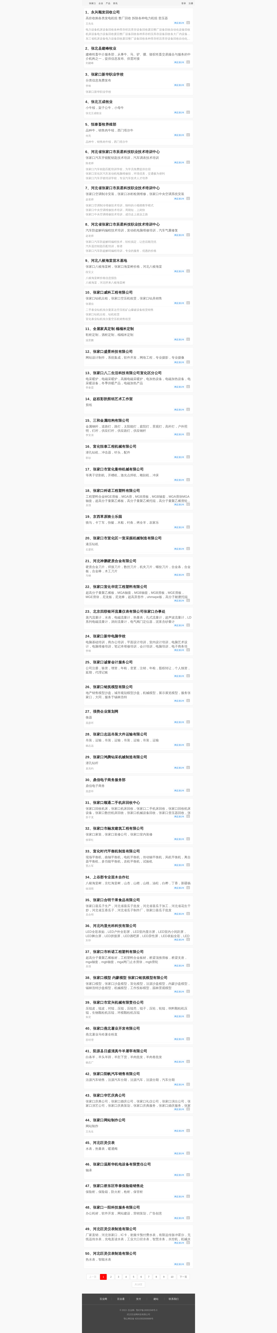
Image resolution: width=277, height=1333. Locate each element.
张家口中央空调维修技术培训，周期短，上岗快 (115, 209)
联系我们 (174, 1299)
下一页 (183, 1276)
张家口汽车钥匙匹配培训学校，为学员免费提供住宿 (118, 169)
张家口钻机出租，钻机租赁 (103, 314)
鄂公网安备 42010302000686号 (139, 1318)
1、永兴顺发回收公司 (102, 12)
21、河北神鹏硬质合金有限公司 (111, 561)
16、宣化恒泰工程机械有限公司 (111, 446)
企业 (101, 3)
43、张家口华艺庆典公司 (105, 1095)
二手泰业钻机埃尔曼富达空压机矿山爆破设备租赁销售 (120, 309)
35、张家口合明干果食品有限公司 (112, 900)
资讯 (115, 3)
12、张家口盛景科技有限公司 (109, 352)
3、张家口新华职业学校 (104, 74)
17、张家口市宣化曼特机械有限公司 (114, 469)
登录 (183, 3)
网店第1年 (179, 23)
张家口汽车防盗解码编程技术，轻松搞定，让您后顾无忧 (121, 241)
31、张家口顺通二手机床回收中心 (112, 803)
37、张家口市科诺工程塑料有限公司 (114, 952)
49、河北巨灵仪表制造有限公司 (111, 1229)
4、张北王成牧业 (99, 102)
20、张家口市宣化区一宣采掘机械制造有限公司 (123, 538)
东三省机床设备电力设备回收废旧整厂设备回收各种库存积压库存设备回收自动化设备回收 (139, 38)
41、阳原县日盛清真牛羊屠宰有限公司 (116, 1051)
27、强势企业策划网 (101, 711)
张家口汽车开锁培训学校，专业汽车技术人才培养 (117, 178)
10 (172, 1276)
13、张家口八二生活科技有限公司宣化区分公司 (123, 373)
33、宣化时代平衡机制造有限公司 (112, 851)
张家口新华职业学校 (98, 91)
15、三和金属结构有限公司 (107, 420)
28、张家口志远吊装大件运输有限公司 (116, 734)
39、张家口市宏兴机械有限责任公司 (114, 1002)
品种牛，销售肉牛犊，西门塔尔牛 (107, 141)
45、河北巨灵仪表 (100, 1143)
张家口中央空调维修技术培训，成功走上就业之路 (117, 214)
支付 (138, 1299)
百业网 (103, 1299)
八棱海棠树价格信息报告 (101, 277)
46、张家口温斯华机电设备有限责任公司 (118, 1164)
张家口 (92, 3)
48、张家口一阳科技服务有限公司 (112, 1207)
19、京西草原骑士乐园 (103, 517)
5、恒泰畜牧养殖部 (100, 124)
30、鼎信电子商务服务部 (105, 780)
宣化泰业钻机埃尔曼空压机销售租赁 (108, 318)
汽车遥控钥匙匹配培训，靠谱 (104, 246)
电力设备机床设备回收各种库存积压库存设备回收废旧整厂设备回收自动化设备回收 (138, 29)
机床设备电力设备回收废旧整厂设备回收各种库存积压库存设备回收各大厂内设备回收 (139, 34)
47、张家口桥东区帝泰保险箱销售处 (114, 1186)
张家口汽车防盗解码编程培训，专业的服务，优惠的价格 (121, 250)
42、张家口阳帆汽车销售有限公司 (112, 1074)
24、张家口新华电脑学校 (105, 636)
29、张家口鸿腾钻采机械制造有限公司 (116, 757)
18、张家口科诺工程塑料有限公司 (112, 491)
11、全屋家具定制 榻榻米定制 (109, 329)
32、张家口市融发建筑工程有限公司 (114, 828)
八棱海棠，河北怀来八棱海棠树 (105, 282)
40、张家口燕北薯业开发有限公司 (112, 1028)
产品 (108, 3)
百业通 (121, 1299)
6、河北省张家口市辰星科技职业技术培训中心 (122, 152)
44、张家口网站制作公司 (105, 1120)
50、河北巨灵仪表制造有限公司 (111, 1253)
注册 (191, 3)
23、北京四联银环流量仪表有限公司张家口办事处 (125, 611)
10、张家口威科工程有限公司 (109, 292)
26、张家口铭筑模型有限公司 (109, 687)
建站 (156, 1299)
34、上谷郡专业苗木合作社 (107, 877)
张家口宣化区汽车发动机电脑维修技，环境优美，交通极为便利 (125, 173)
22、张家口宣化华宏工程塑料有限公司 (116, 587)
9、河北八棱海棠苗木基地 (106, 261)
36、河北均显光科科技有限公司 (111, 926)
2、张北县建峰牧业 (100, 48)
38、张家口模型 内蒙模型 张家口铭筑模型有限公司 (126, 978)
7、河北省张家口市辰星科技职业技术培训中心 (122, 188)
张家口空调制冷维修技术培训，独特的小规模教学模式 (120, 205)
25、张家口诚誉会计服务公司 (109, 662)
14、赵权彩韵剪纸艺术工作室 (109, 399)
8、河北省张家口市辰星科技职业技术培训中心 (122, 224)
